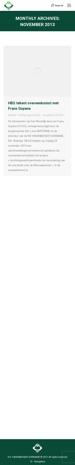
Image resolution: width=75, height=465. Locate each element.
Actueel (12, 115)
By (29, 115)
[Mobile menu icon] (69, 5)
